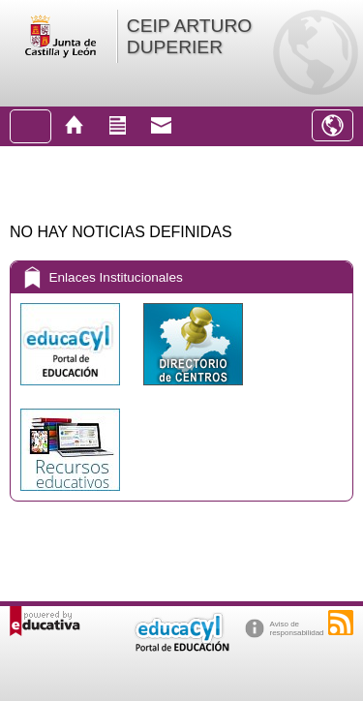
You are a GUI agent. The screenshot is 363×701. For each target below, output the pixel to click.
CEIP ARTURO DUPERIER (189, 36)
